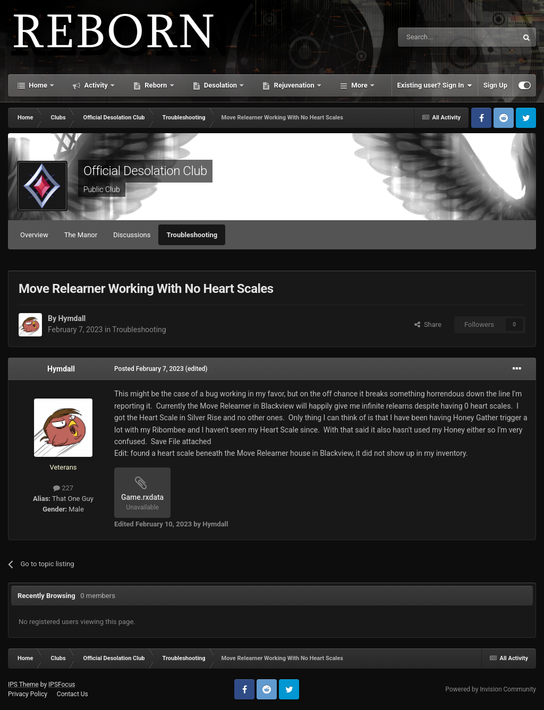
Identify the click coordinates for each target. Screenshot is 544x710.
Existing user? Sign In (434, 85)
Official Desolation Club (145, 170)
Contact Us (72, 694)
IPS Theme (23, 684)
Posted (149, 369)
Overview (34, 235)
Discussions (131, 235)
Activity (95, 85)
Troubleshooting (191, 235)
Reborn (156, 85)
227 (63, 488)
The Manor (80, 235)
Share (427, 324)
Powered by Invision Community (490, 689)
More (359, 85)
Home (38, 85)
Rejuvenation (294, 85)
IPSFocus (61, 684)
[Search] (432, 37)
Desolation (220, 85)
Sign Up (495, 85)
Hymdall (72, 318)
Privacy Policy (27, 694)
